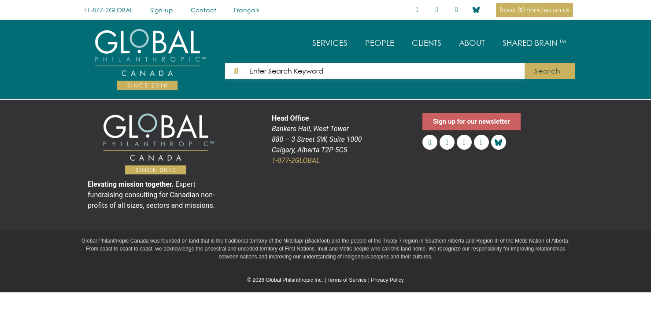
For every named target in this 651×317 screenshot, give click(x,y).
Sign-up (161, 10)
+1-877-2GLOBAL (108, 10)
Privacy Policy (387, 280)
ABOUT (472, 43)
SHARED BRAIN (534, 43)
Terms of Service (346, 280)
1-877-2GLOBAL (296, 160)
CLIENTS (426, 43)
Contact (203, 10)
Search (548, 70)
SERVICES (330, 43)
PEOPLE (379, 43)
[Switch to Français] (246, 10)
